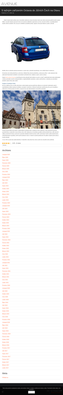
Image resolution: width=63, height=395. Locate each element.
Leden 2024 (5, 200)
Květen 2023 (5, 220)
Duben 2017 (5, 362)
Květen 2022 (5, 245)
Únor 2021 (5, 279)
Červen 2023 (5, 217)
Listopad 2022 (6, 231)
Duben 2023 (5, 222)
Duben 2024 (5, 191)
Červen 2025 (5, 166)
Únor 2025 (5, 171)
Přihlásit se (5, 377)
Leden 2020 (5, 299)
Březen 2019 (5, 313)
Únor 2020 (5, 296)
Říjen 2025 (5, 157)
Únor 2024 (5, 197)
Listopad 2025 (6, 154)
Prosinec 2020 (6, 285)
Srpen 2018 (5, 331)
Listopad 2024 (6, 177)
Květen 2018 (5, 339)
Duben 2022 (5, 248)
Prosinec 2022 (6, 228)
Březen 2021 (5, 276)
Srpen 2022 (5, 237)
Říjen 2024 (5, 180)
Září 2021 (4, 265)
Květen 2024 (5, 188)
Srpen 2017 (5, 353)
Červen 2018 (5, 336)
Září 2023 (4, 208)
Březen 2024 (5, 194)
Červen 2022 (5, 242)
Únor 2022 (5, 254)
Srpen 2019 (5, 308)
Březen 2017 (5, 365)
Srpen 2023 (5, 211)
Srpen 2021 (5, 268)
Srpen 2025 (5, 160)
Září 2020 (4, 291)
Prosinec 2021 (6, 259)
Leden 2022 (5, 257)
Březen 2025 (5, 168)
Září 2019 (4, 305)
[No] (61, 390)
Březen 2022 (5, 251)
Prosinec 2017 (6, 348)
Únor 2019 (5, 316)
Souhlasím (31, 392)
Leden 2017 (5, 368)
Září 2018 (4, 328)
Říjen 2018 (5, 325)
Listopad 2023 (6, 205)
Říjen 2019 (5, 302)
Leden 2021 (5, 282)
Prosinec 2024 (6, 174)
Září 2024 (4, 183)
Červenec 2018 (6, 333)
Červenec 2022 (6, 240)
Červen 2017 (5, 359)
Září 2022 (4, 234)
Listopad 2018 (6, 322)
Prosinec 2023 (6, 203)
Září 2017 (4, 350)
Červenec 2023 (6, 214)
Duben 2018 (5, 342)
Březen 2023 (5, 225)
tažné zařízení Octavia (10, 77)
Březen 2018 (5, 345)
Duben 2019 (5, 311)
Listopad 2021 (6, 262)
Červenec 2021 (6, 271)
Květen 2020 (5, 294)
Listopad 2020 (6, 288)
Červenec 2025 (6, 163)
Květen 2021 (5, 274)
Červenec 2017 (6, 356)
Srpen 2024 (5, 185)
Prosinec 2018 (6, 319)
